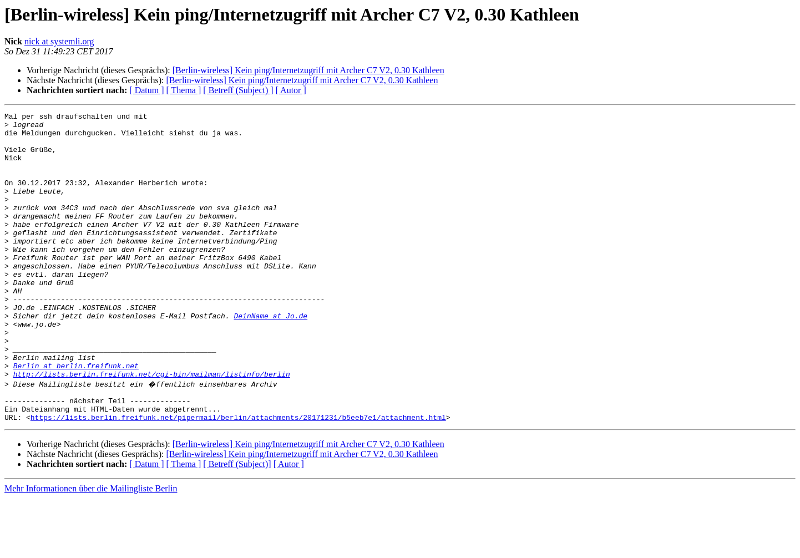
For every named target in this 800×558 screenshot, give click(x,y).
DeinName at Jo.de (270, 357)
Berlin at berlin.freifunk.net (76, 417)
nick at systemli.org (59, 41)
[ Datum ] (146, 90)
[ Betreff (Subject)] (237, 524)
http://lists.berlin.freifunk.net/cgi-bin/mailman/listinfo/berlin (151, 427)
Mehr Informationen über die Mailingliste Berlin (90, 548)
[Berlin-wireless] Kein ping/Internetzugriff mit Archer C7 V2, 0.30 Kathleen (308, 70)
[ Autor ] (291, 90)
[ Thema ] (183, 90)
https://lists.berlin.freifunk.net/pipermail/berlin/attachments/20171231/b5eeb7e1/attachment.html (238, 477)
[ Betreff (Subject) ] (238, 90)
